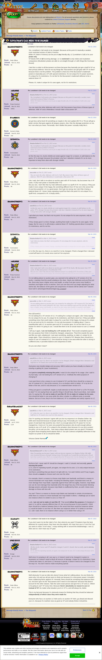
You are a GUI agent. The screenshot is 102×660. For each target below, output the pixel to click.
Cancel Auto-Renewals (73, 645)
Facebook (68, 24)
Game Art (56, 630)
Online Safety (65, 626)
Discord (59, 17)
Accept (77, 657)
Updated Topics (46, 31)
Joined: (7, 62)
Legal (57, 645)
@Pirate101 (60, 24)
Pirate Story (56, 625)
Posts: (7, 65)
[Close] (99, 653)
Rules (70, 31)
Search (35, 31)
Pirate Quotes (75, 632)
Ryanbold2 (15, 117)
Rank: (6, 60)
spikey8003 (15, 540)
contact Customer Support (61, 19)
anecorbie (15, 90)
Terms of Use (42, 645)
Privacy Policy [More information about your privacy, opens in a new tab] (43, 656)
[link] (52, 637)
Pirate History (75, 629)
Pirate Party (65, 630)
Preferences (63, 645)
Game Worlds (56, 627)
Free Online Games (46, 622)
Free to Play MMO (56, 622)
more (93, 94)
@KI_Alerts (85, 24)
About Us (46, 629)
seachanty (15, 519)
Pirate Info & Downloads (75, 622)
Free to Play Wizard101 (46, 626)
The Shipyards (31, 36)
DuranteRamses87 (15, 406)
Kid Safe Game (65, 622)
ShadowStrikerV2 (15, 47)
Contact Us (25, 645)
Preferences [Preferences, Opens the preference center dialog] (77, 651)
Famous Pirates (75, 630)
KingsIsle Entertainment (83, 1)
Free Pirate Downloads (75, 626)
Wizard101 (96, 1)
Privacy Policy (51, 645)
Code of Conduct (33, 645)
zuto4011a (15, 139)
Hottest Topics (59, 31)
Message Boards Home (14, 36)
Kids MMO (65, 629)
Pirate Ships (56, 629)
